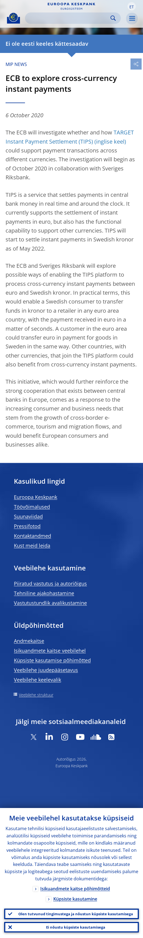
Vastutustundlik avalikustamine (50, 603)
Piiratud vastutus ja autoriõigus (50, 583)
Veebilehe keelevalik (37, 679)
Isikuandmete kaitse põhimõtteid (75, 889)
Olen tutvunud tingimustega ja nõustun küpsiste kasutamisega (75, 913)
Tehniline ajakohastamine (44, 593)
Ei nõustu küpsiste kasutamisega (75, 927)
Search (113, 18)
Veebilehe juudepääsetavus (46, 670)
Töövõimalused (32, 506)
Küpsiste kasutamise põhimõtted (52, 660)
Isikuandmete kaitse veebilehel (50, 650)
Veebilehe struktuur (36, 694)
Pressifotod (27, 526)
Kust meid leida (32, 545)
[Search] (68, 18)
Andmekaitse (29, 641)
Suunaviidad (28, 516)
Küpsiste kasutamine (75, 899)
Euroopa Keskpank (35, 497)
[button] (131, 6)
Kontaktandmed (32, 535)
